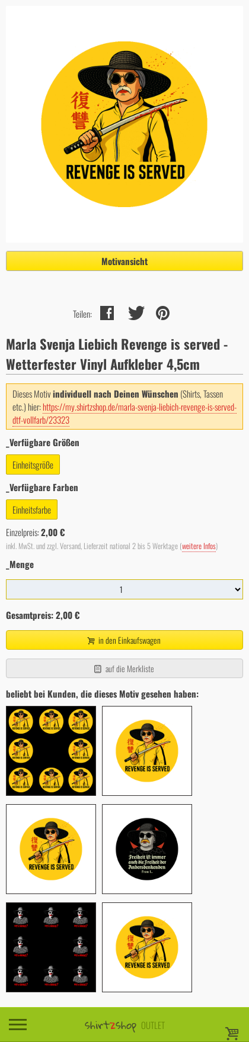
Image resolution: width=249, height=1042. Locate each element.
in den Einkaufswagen (123, 640)
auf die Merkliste (123, 668)
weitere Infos (199, 545)
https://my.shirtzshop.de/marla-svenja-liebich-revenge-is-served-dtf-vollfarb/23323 (124, 413)
